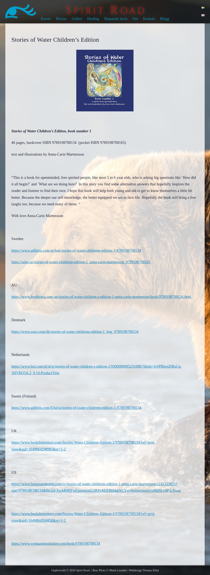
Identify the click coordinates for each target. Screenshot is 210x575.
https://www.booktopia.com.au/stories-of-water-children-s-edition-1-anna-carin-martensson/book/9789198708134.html (101, 297)
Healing (93, 19)
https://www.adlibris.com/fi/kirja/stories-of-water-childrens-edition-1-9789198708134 (76, 408)
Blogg (164, 19)
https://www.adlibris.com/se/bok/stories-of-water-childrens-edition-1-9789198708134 (76, 250)
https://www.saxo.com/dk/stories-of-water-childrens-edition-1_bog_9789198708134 (75, 332)
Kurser (46, 19)
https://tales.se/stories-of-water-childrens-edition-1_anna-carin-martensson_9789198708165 (80, 262)
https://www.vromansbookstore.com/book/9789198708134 (55, 544)
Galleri (77, 19)
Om (135, 19)
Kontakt (149, 19)
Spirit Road (83, 570)
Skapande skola (116, 19)
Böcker (61, 19)
